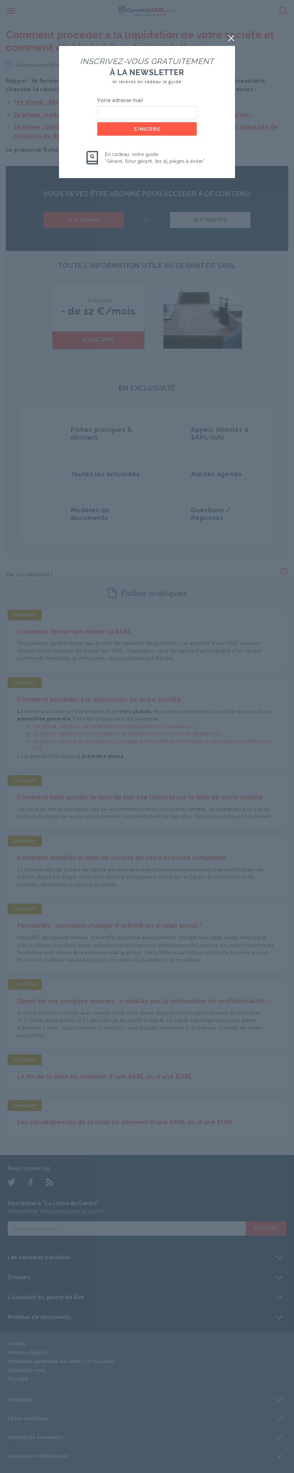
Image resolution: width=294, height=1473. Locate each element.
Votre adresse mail (120, 100)
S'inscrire (147, 129)
